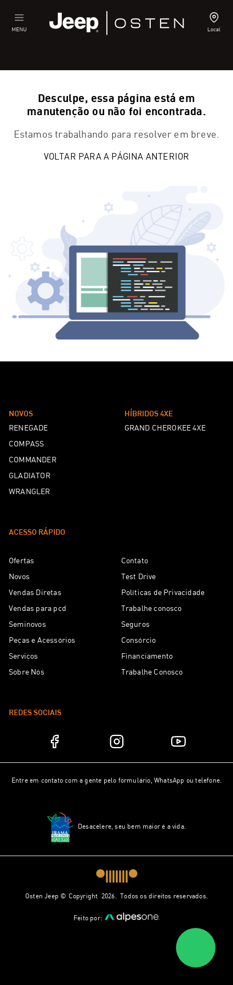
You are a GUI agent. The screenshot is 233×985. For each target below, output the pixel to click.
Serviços (23, 656)
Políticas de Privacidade (163, 593)
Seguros (135, 625)
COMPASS (26, 444)
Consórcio (138, 640)
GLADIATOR (29, 476)
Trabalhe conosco (151, 609)
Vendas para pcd (37, 609)
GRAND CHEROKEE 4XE (165, 428)
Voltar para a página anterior (117, 157)
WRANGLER (29, 492)
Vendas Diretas (35, 593)
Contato (134, 561)
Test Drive (138, 577)
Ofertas (21, 561)
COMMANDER (32, 460)
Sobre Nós (26, 672)
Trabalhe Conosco (152, 672)
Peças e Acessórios (42, 640)
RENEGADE (28, 428)
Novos (19, 577)
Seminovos (27, 625)
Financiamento (147, 656)
